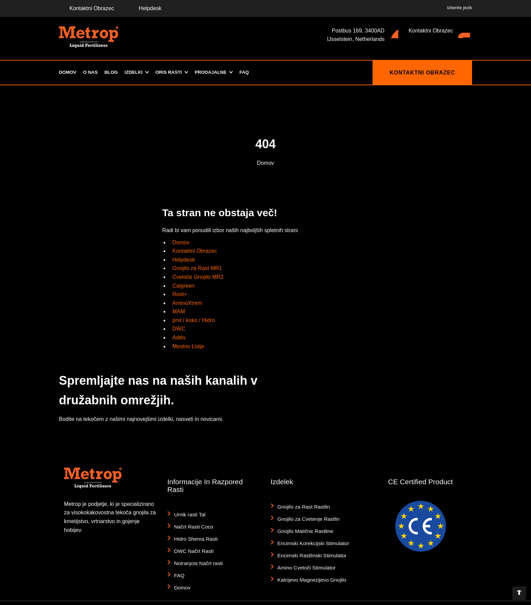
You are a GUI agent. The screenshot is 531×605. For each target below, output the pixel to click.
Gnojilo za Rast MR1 (197, 268)
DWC (178, 329)
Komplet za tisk (428, 598)
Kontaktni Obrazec (86, 8)
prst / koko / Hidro (193, 320)
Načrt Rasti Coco (192, 522)
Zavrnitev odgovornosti (324, 598)
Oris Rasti (171, 72)
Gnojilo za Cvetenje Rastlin (305, 515)
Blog (112, 72)
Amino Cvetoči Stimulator (304, 553)
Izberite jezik (459, 7)
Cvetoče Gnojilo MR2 (198, 277)
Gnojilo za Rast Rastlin (301, 505)
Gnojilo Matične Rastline (302, 524)
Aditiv (179, 337)
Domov (68, 72)
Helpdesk (145, 8)
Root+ (179, 294)
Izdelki (135, 72)
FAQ (250, 72)
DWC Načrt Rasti (192, 541)
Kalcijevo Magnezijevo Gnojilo (308, 562)
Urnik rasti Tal (188, 513)
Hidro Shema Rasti (194, 532)
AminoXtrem (187, 303)
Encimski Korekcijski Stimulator (310, 534)
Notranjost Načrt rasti (196, 551)
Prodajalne (214, 72)
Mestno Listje (188, 346)
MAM (178, 311)
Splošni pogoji (381, 598)
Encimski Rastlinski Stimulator (309, 543)
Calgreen (183, 286)
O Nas (91, 72)
